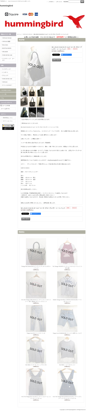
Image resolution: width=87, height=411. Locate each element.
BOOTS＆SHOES (6, 48)
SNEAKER (5, 51)
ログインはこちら (8, 121)
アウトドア (5, 75)
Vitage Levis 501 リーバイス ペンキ (36, 333)
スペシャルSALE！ (7, 85)
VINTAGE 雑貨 (6, 41)
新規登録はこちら (8, 117)
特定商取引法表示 (6, 90)
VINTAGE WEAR (6, 38)
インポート (5, 72)
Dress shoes (5, 45)
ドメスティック (6, 69)
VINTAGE (4, 82)
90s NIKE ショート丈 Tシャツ (67, 365)
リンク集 (4, 94)
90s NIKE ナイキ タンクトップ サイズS (35, 365)
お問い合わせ (59, 1)
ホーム (19, 34)
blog (3, 98)
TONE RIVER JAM (7, 55)
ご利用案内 (50, 1)
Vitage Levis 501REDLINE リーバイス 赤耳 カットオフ (67, 333)
